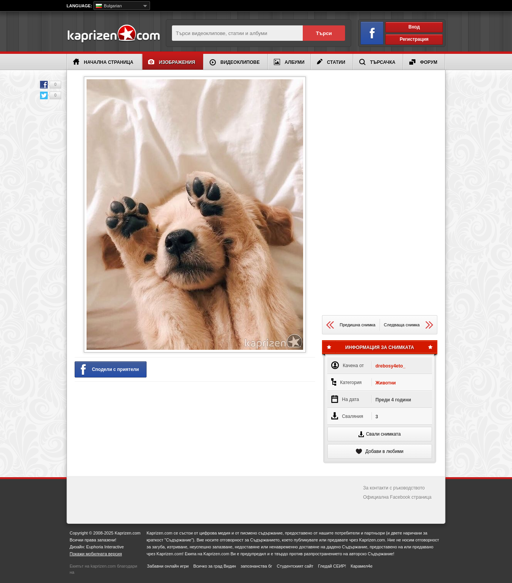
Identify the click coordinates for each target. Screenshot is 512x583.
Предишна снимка (350, 325)
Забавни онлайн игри (167, 566)
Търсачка (377, 62)
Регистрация (414, 39)
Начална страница (103, 61)
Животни (385, 383)
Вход (414, 27)
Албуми (289, 62)
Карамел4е (362, 566)
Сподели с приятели (110, 370)
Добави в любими (379, 451)
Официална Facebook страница (397, 497)
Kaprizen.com (113, 34)
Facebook (44, 85)
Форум (423, 62)
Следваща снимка (408, 325)
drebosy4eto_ (390, 366)
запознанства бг (256, 566)
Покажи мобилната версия (96, 553)
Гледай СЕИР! (332, 566)
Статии (331, 62)
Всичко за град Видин (214, 566)
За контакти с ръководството (394, 488)
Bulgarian (109, 5)
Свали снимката (379, 434)
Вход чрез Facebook (367, 31)
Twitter (44, 95)
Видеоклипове (235, 62)
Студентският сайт (295, 566)
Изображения (171, 62)
